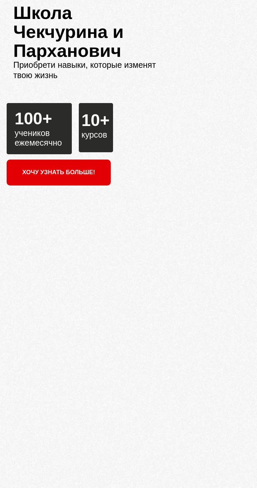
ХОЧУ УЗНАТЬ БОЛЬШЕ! (58, 172)
